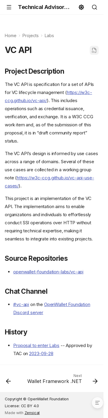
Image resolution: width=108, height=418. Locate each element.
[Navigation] (9, 7)
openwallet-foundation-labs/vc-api (48, 272)
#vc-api (21, 304)
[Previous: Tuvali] (8, 380)
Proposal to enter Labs (36, 345)
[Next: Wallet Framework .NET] (61, 380)
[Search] (94, 7)
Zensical (32, 413)
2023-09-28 (41, 353)
